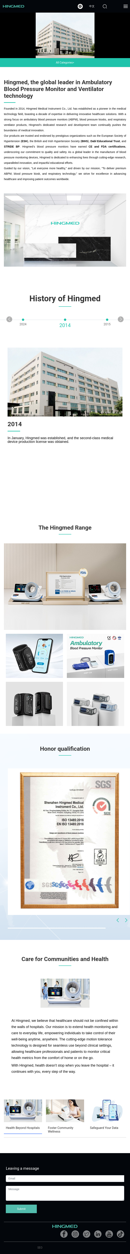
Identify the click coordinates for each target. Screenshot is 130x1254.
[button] (121, 319)
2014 (65, 325)
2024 (23, 324)
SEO (39, 1247)
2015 (107, 324)
